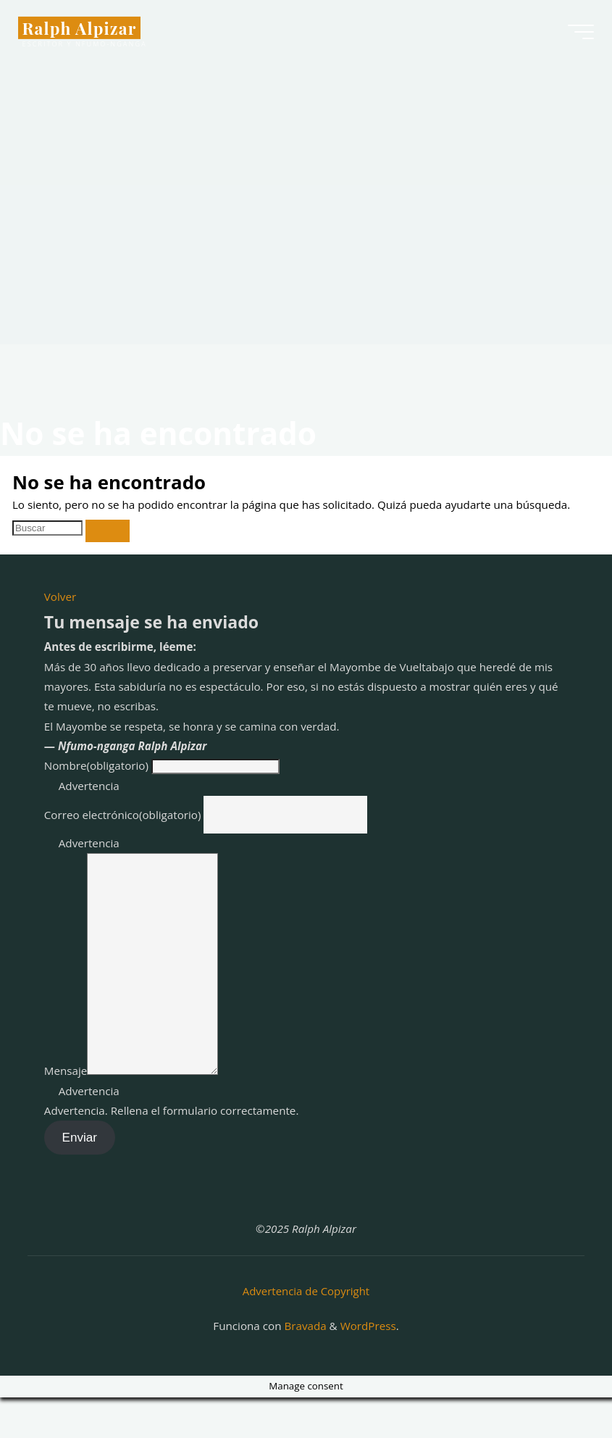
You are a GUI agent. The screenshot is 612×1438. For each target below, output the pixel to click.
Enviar (79, 1181)
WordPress (368, 1366)
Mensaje (66, 1114)
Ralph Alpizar (83, 30)
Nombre (96, 765)
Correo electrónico (122, 814)
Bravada (303, 1366)
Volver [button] (60, 596)
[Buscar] (107, 530)
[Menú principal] (577, 35)
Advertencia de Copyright (305, 1333)
